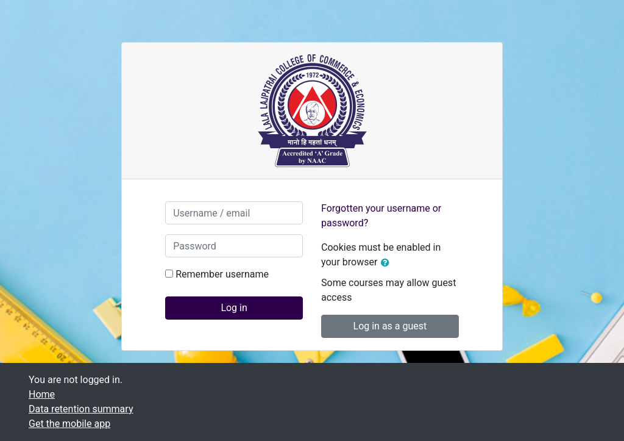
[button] (387, 263)
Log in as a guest (390, 326)
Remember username (222, 274)
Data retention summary (81, 409)
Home (42, 394)
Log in (234, 308)
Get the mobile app (69, 423)
